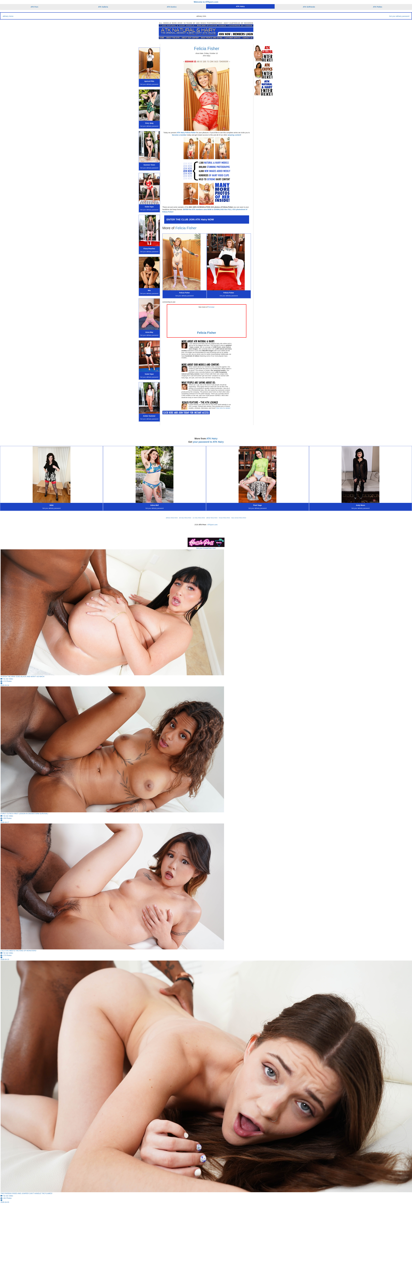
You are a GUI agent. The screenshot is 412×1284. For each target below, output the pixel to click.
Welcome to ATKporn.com (206, 2)
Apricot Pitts (149, 81)
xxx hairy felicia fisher (199, 517)
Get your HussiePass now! (206, 548)
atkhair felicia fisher (212, 517)
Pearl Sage (257, 505)
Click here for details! (223, 408)
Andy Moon (360, 505)
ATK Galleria (103, 7)
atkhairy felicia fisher (172, 517)
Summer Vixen (149, 165)
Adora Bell (154, 505)
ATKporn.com (212, 525)
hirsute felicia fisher (224, 517)
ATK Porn (34, 7)
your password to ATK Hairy (208, 442)
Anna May (149, 332)
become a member (179, 135)
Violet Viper (149, 207)
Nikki (51, 505)
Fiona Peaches (149, 249)
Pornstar (211, 307)
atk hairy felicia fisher (185, 517)
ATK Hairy (240, 6)
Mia (149, 290)
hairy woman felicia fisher (238, 517)
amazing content (234, 135)
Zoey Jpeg (149, 123)
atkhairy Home (8, 16)
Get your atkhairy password (399, 16)
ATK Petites (377, 7)
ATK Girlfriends (309, 7)
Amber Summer (149, 416)
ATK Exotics (172, 7)
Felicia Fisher (206, 48)
